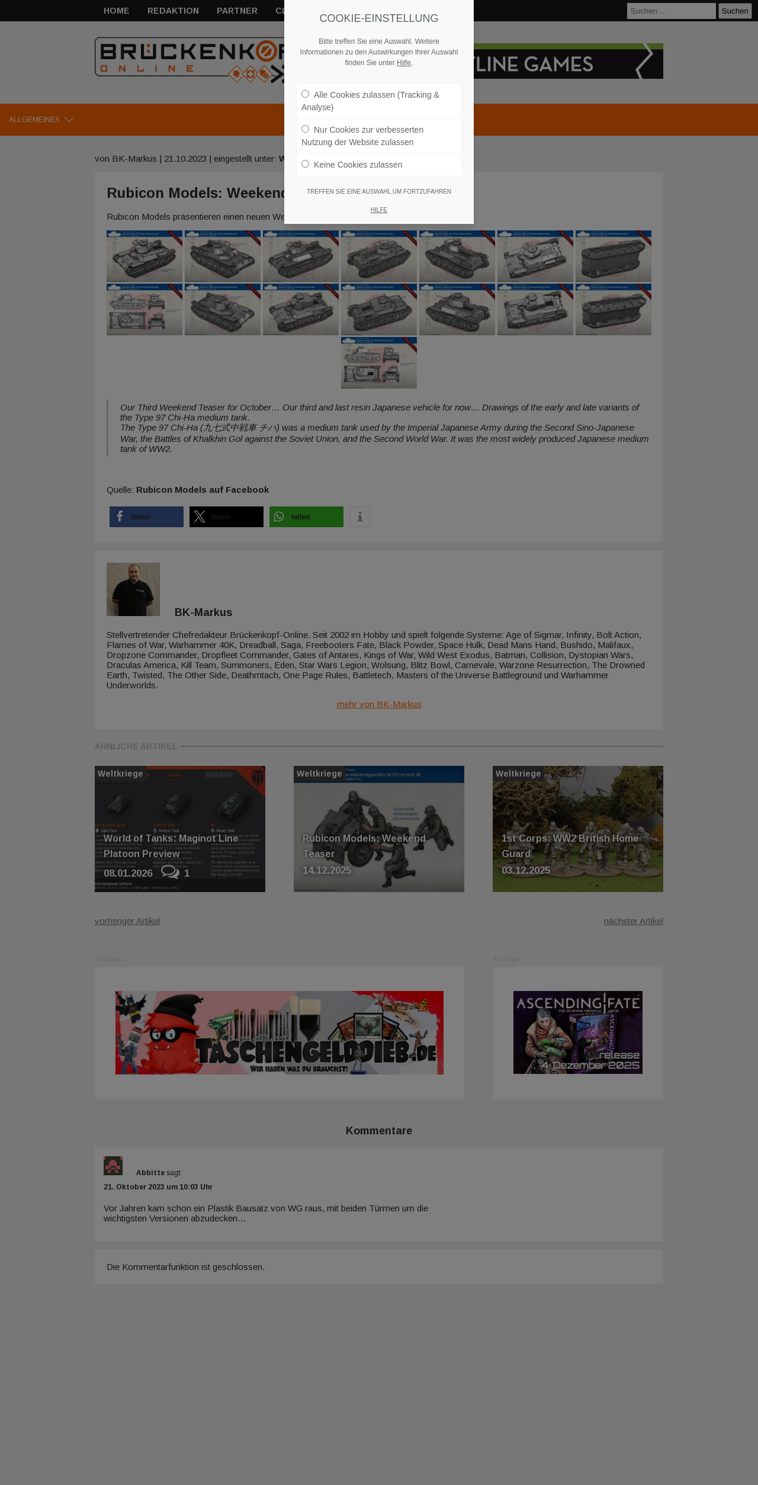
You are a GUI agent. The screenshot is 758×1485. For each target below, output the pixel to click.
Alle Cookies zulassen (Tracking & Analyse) (370, 91)
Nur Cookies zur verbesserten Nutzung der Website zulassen (362, 126)
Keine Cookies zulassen (351, 154)
